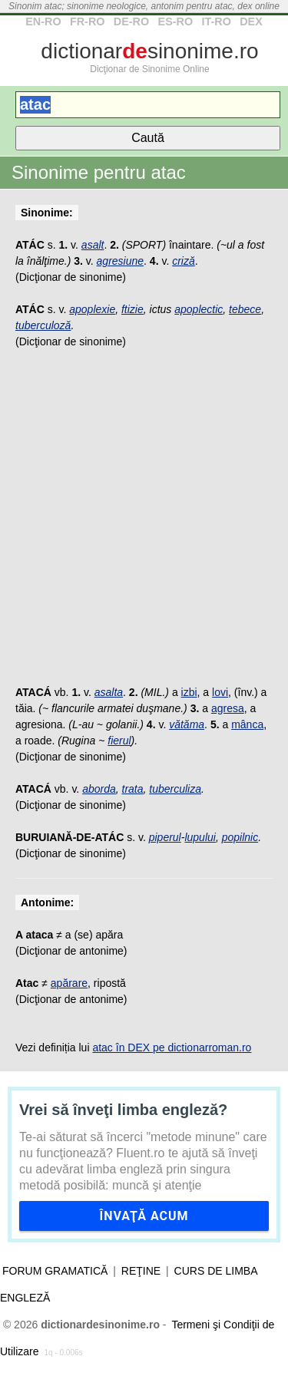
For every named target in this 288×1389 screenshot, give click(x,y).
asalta (108, 692)
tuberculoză (43, 325)
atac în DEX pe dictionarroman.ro (171, 1047)
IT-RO (215, 21)
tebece (245, 309)
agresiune (120, 261)
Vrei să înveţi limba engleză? (123, 1109)
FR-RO (87, 21)
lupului (199, 837)
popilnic (240, 837)
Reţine (141, 1271)
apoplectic (198, 309)
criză (183, 261)
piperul (165, 837)
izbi (189, 692)
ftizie (132, 309)
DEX (251, 21)
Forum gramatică (55, 1271)
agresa (227, 708)
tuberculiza (175, 789)
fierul (119, 740)
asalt (92, 245)
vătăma (186, 724)
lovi (220, 692)
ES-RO (176, 21)
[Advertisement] (144, 525)
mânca (247, 724)
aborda (99, 789)
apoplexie (92, 309)
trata (133, 789)
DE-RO (131, 21)
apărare (69, 983)
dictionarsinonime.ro (149, 51)
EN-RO (43, 21)
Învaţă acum (143, 1216)
